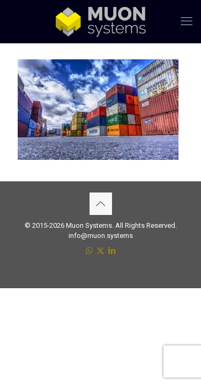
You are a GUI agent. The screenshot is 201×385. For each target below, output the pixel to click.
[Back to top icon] (101, 203)
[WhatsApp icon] (89, 251)
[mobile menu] (186, 21)
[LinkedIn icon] (112, 251)
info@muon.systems (101, 236)
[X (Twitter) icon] (100, 251)
